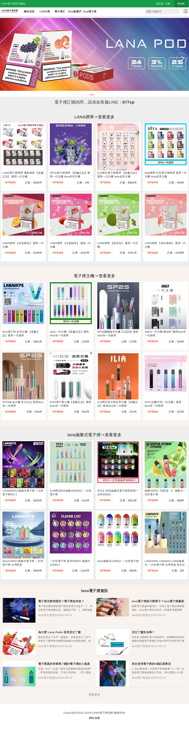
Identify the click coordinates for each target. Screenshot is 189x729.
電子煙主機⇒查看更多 (94, 276)
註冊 (167, 3)
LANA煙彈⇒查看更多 (94, 117)
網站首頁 (29, 11)
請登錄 (160, 3)
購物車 (181, 3)
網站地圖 (94, 717)
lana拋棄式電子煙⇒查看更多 (95, 435)
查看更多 (94, 694)
